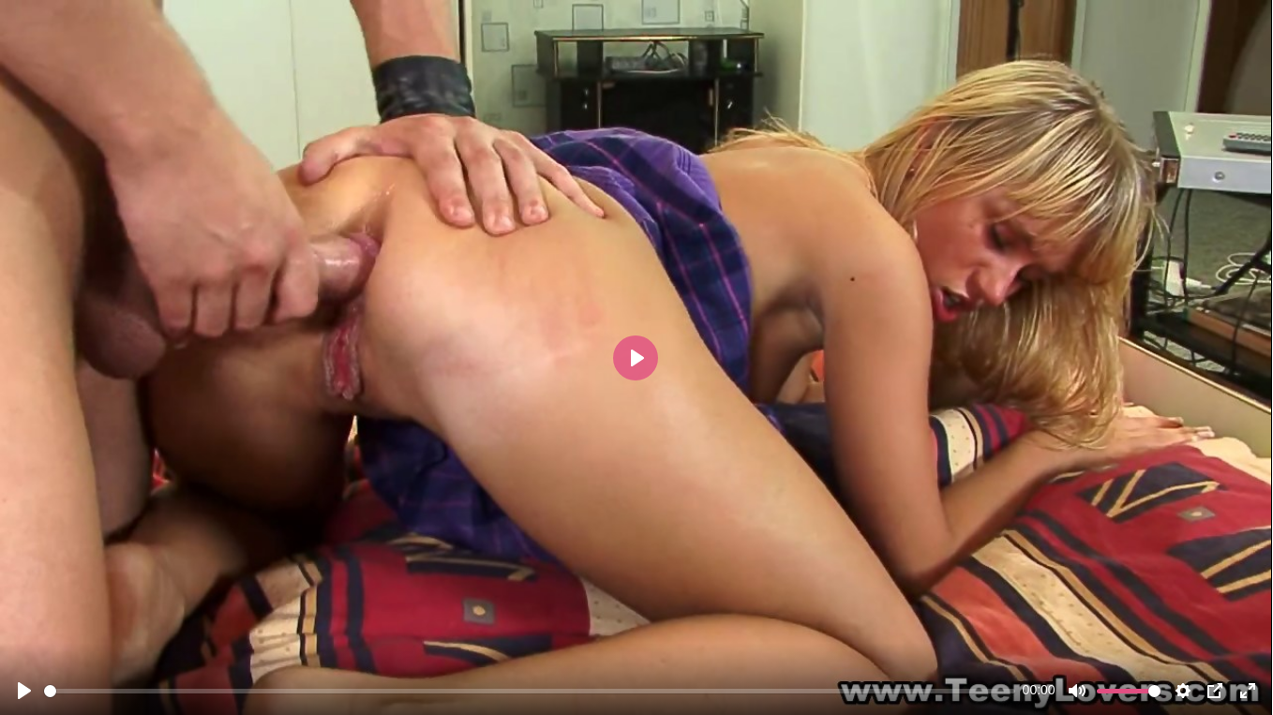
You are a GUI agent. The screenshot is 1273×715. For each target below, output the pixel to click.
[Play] (24, 691)
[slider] (529, 691)
